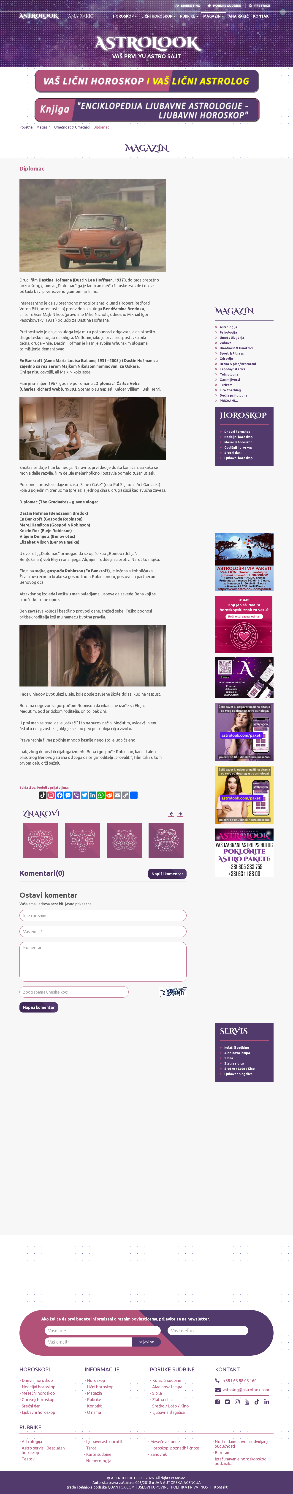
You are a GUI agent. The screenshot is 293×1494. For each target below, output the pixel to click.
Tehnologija (229, 374)
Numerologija (98, 1460)
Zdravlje (226, 358)
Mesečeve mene (165, 1441)
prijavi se (146, 1342)
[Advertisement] (244, 234)
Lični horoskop (158, 16)
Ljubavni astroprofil (104, 1441)
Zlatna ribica (234, 1063)
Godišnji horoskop (238, 447)
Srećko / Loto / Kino (239, 1069)
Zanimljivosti (230, 379)
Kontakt (262, 16)
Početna (26, 127)
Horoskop (125, 16)
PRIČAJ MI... (229, 400)
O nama (94, 1412)
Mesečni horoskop (238, 442)
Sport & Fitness (232, 353)
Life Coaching (230, 390)
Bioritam (223, 1452)
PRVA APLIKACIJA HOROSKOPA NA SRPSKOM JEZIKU (248, 38)
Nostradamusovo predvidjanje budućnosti (242, 1443)
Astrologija (228, 327)
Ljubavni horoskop (238, 458)
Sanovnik (158, 1454)
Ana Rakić (81, 16)
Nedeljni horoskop (238, 437)
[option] (40, 840)
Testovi (28, 1459)
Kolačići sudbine (236, 1047)
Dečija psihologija (233, 395)
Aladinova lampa (237, 1053)
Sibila (228, 1058)
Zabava (225, 343)
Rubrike (189, 16)
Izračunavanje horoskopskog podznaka (240, 1461)
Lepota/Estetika (232, 369)
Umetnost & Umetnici (72, 127)
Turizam (226, 385)
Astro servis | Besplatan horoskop (43, 1450)
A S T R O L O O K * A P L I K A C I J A (249, 48)
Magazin (213, 16)
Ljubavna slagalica (238, 1074)
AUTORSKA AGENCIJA (182, 1483)
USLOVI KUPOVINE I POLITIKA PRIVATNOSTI (175, 1487)
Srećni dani (232, 453)
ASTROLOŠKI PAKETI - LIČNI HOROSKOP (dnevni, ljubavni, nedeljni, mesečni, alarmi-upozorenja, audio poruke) (49, 53)
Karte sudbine (98, 1454)
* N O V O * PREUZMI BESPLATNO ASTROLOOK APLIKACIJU (49, 38)
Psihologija (228, 332)
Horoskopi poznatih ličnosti (175, 1448)
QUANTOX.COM (121, 1487)
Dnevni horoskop (237, 432)
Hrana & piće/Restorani (238, 364)
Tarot (91, 1448)
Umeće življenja (232, 337)
